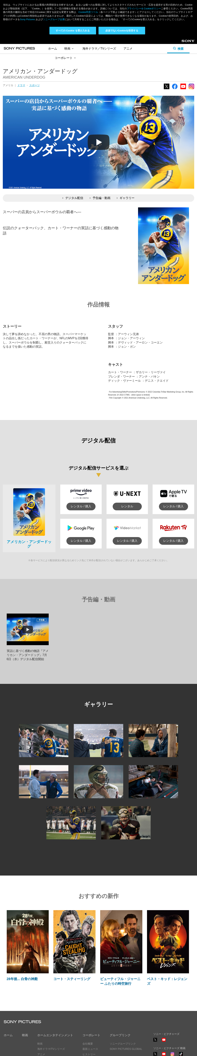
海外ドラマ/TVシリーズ (51, 1048)
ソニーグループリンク (123, 1043)
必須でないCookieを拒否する (121, 30)
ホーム (52, 48)
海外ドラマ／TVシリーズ (99, 48)
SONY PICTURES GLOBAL (126, 1048)
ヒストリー (89, 1054)
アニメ (127, 48)
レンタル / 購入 (81, 506)
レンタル (127, 506)
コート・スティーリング (71, 979)
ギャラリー (126, 198)
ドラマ (21, 85)
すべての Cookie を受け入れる (73, 30)
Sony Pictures (27, 19)
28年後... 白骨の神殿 (22, 979)
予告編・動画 (100, 198)
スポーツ (34, 85)
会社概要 (87, 1043)
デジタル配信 (72, 198)
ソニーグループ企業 (54, 19)
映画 (69, 48)
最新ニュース (90, 1048)
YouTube (164, 1041)
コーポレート (66, 57)
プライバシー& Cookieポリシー (144, 8)
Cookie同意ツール (88, 12)
